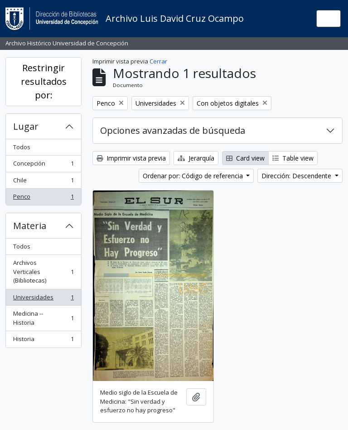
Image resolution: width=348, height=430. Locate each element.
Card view (245, 158)
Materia (29, 226)
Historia (43, 341)
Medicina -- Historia (43, 318)
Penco (43, 198)
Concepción (43, 165)
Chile (43, 182)
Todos (21, 147)
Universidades (43, 299)
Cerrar (158, 61)
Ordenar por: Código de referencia (194, 175)
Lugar (26, 126)
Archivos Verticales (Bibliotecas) (43, 271)
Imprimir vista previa (131, 158)
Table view (293, 158)
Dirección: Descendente (297, 175)
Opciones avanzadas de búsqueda (172, 130)
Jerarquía (196, 158)
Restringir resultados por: (44, 81)
